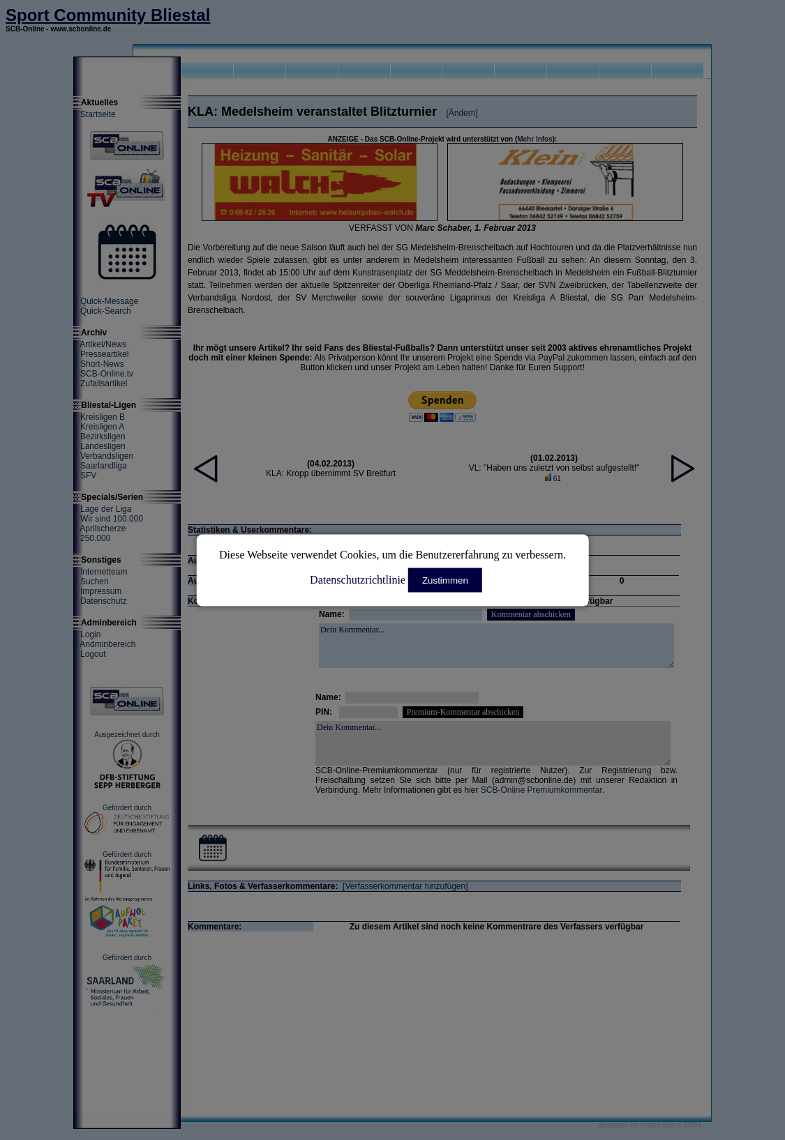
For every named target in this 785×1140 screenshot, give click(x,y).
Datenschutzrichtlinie (357, 579)
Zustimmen (445, 580)
